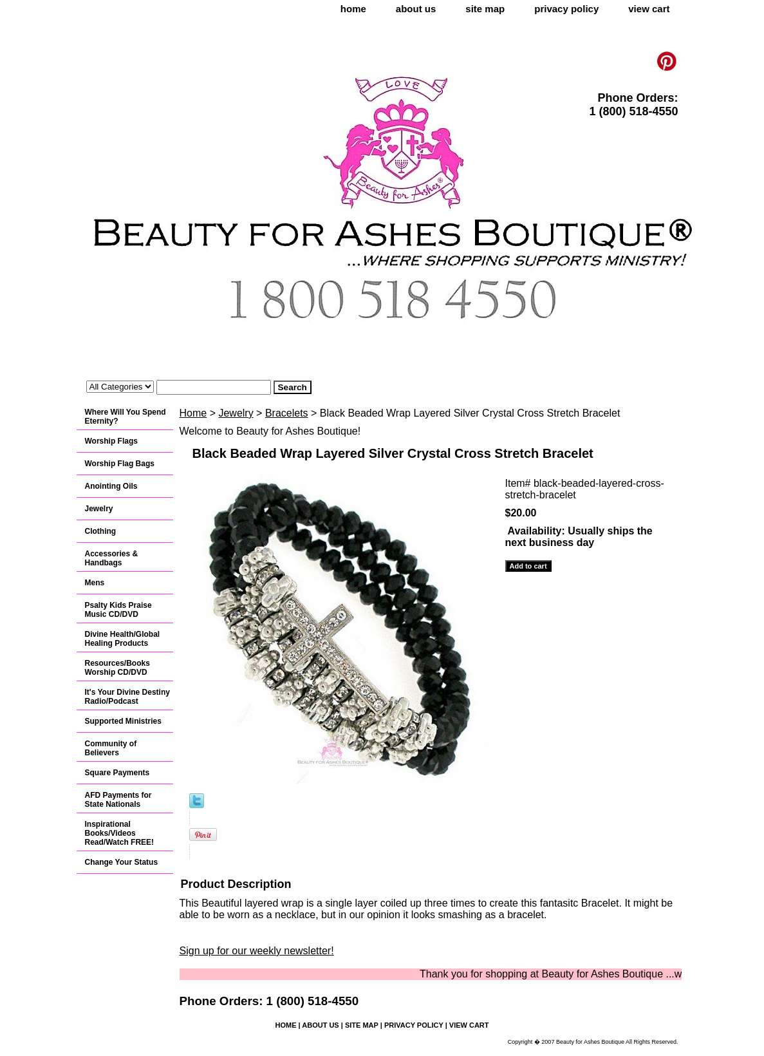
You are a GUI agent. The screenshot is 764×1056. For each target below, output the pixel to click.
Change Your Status (121, 862)
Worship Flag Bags (119, 463)
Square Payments (117, 772)
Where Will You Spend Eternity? (125, 417)
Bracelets (286, 413)
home (353, 8)
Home (193, 413)
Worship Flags (111, 441)
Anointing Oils (111, 486)
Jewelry (235, 413)
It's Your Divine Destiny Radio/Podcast (127, 697)
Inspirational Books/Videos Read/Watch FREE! (119, 833)
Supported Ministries (123, 721)
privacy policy (566, 8)
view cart (648, 8)
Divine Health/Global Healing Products (122, 639)
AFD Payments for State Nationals (118, 800)
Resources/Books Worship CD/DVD (117, 668)
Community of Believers (111, 748)
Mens (95, 582)
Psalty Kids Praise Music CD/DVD (118, 610)
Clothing (100, 531)
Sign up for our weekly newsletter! (257, 950)
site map (485, 8)
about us (416, 8)
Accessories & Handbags (111, 558)
